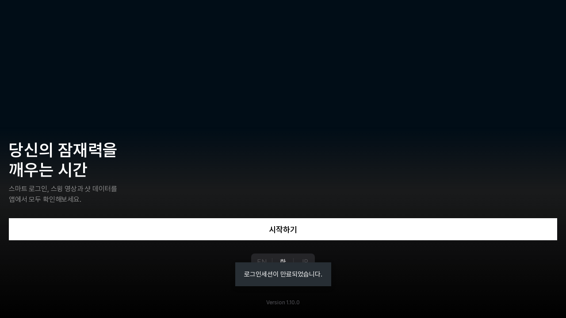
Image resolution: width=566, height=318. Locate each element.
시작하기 (283, 229)
